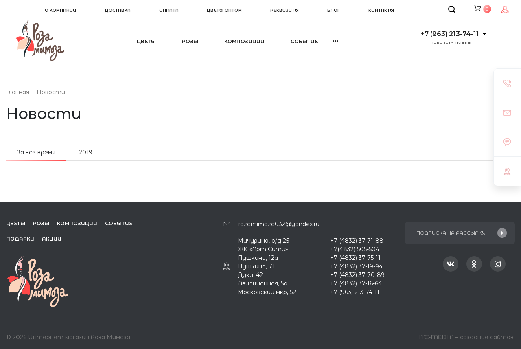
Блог (333, 10)
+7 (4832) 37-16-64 (356, 283)
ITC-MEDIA (436, 336)
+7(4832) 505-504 (354, 249)
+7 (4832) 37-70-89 (357, 275)
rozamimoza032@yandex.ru (279, 224)
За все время (36, 152)
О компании (60, 10)
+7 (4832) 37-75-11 (355, 257)
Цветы (146, 41)
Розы (190, 41)
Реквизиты (284, 10)
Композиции (244, 41)
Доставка (118, 10)
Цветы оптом (224, 10)
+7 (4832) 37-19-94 (356, 266)
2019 (85, 152)
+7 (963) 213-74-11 (450, 34)
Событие (304, 41)
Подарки (20, 239)
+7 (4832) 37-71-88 (356, 240)
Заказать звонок (451, 43)
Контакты (381, 10)
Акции (51, 239)
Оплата (169, 10)
